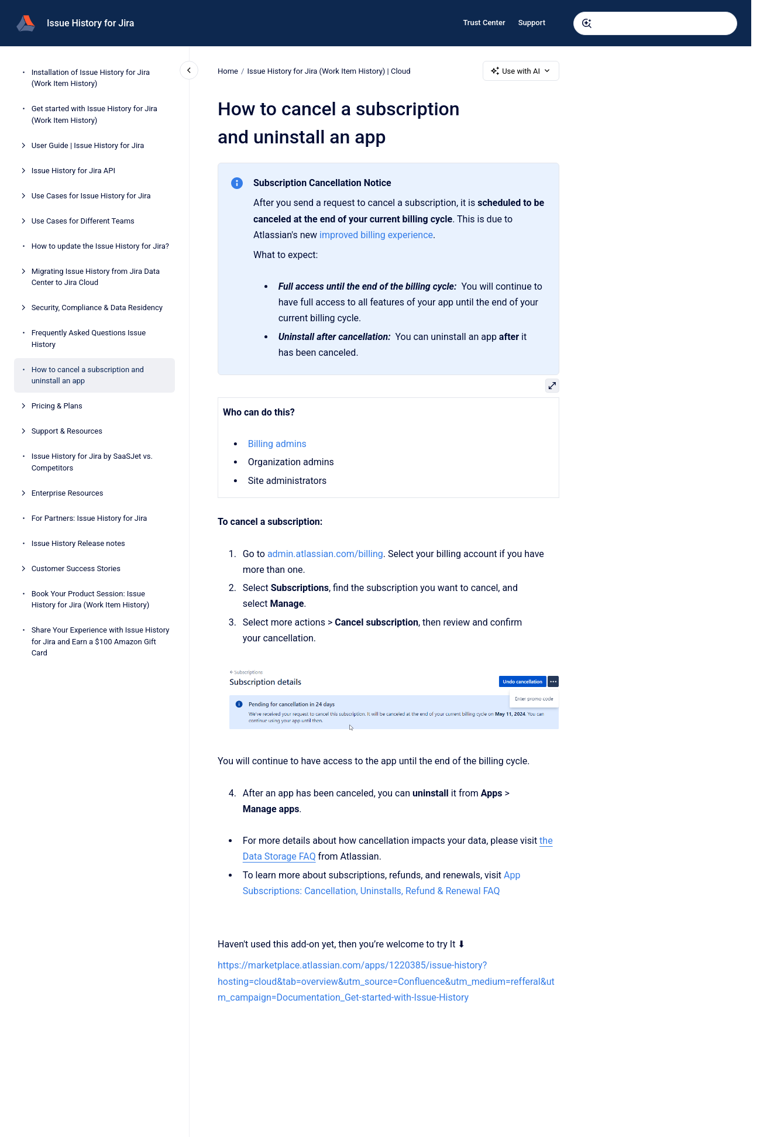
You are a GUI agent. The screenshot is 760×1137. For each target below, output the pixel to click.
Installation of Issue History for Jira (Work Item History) (91, 78)
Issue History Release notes (78, 543)
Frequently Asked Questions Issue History (89, 338)
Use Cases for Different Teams (83, 221)
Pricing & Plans (57, 405)
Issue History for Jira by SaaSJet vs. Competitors (92, 462)
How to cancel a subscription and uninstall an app (88, 375)
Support (531, 22)
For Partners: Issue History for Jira (89, 518)
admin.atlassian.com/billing (325, 553)
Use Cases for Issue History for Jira (91, 195)
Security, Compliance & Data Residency (97, 307)
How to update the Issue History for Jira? (100, 246)
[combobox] (655, 23)
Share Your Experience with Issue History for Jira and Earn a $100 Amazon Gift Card (101, 641)
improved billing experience (376, 235)
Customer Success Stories (76, 568)
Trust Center (484, 22)
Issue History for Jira (90, 23)
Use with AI (521, 70)
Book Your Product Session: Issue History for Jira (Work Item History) (91, 599)
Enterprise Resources (68, 493)
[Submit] (586, 23)
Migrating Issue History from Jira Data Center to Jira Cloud (96, 277)
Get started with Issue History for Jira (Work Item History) (94, 114)
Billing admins (276, 443)
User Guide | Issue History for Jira (88, 145)
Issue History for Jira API (73, 170)
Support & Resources (67, 431)
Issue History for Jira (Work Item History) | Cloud (328, 70)
